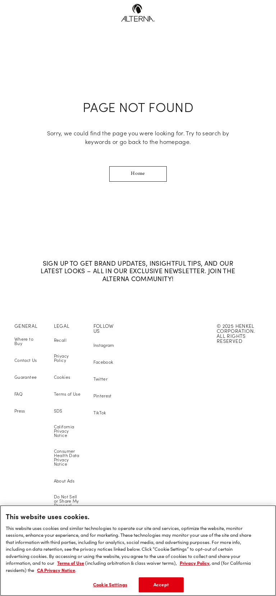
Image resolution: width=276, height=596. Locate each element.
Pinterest (102, 396)
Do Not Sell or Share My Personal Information (66, 503)
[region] (138, 550)
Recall (60, 340)
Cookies (62, 377)
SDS (58, 411)
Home (138, 173)
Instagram (103, 345)
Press (19, 411)
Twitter (100, 379)
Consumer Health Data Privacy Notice (66, 457)
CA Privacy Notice (56, 570)
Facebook (103, 362)
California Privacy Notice (64, 431)
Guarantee (25, 377)
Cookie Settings (110, 584)
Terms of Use (67, 394)
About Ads (64, 481)
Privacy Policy (61, 358)
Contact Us (25, 360)
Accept (161, 584)
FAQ (18, 394)
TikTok (99, 412)
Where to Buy (23, 341)
